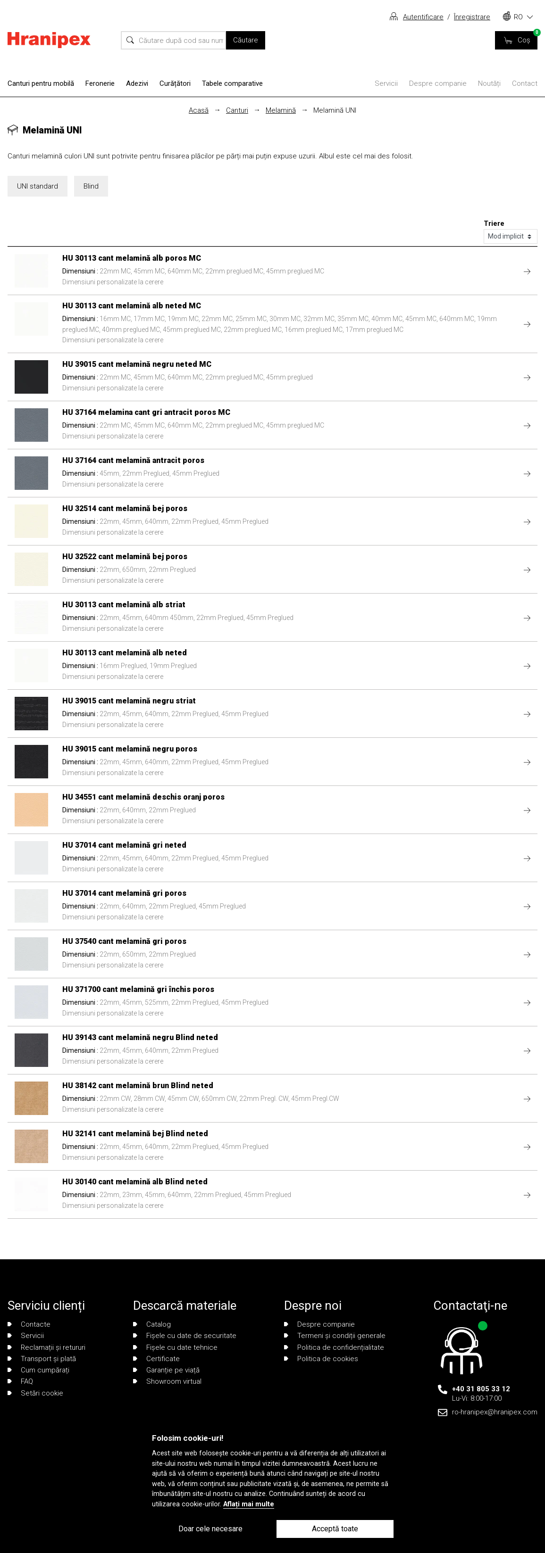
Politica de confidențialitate (334, 1347)
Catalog (152, 1324)
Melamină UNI (334, 110)
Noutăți (489, 83)
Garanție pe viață (166, 1370)
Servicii (386, 83)
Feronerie (100, 83)
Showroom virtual (167, 1381)
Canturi (237, 110)
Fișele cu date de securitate (184, 1335)
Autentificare (423, 17)
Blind (91, 186)
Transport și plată (42, 1359)
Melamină (281, 110)
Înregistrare (472, 17)
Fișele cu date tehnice (175, 1347)
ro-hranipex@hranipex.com (494, 1412)
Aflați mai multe (248, 1504)
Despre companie (438, 83)
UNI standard (37, 186)
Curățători (175, 83)
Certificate (156, 1359)
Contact (524, 83)
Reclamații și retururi (46, 1347)
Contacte (29, 1324)
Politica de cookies (321, 1359)
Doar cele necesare (210, 1528)
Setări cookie (35, 1393)
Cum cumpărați (38, 1370)
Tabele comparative (232, 83)
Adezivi (137, 83)
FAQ (20, 1381)
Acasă (199, 110)
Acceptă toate (335, 1528)
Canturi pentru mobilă (41, 83)
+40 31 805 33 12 (481, 1389)
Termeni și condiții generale (335, 1335)
